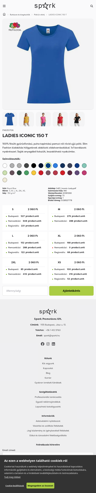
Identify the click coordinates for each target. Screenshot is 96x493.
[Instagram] (48, 343)
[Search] (92, 6)
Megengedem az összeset (40, 485)
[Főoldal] (48, 312)
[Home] (4, 14)
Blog (48, 373)
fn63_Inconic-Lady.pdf (62, 188)
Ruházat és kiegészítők (20, 14)
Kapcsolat (48, 368)
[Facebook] (42, 343)
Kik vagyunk (48, 363)
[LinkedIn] (53, 343)
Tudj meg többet (12, 477)
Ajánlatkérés (71, 291)
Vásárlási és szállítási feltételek (48, 425)
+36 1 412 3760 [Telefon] (53, 330)
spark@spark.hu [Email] (52, 335)
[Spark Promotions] (45, 6)
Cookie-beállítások (14, 485)
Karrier (48, 377)
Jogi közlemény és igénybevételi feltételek (48, 430)
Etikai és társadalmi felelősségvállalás (48, 435)
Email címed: (8, 450)
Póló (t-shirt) (39, 14)
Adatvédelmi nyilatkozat (48, 421)
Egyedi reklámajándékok (48, 401)
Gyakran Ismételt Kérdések (48, 382)
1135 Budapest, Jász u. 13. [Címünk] (53, 324)
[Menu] (4, 6)
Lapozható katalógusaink (48, 406)
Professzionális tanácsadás (48, 397)
